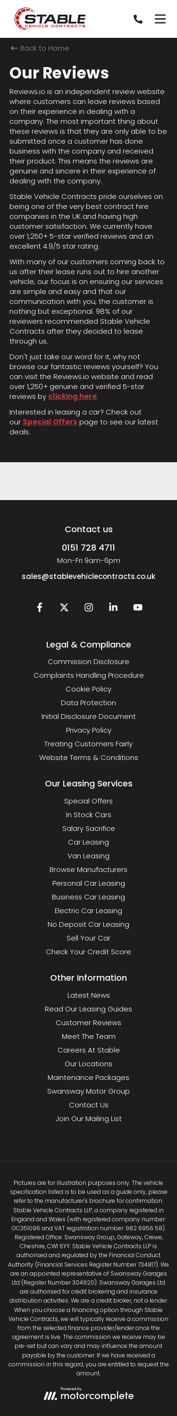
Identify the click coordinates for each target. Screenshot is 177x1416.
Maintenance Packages (88, 1077)
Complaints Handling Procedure (89, 675)
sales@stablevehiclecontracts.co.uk (88, 576)
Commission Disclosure (88, 661)
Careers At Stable (89, 1050)
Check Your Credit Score (88, 952)
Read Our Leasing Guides (88, 1009)
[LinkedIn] (113, 609)
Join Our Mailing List (89, 1118)
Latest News (88, 995)
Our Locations (88, 1064)
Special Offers (50, 422)
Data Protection (88, 703)
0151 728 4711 (88, 547)
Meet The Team (89, 1036)
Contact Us (89, 1105)
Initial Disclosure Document (89, 716)
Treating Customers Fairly (88, 744)
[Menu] (160, 18)
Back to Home (40, 48)
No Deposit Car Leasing (88, 924)
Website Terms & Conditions (88, 757)
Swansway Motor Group (88, 1091)
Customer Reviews (88, 1022)
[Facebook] (39, 609)
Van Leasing (88, 856)
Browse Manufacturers (88, 869)
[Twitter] (64, 609)
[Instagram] (88, 609)
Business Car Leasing (88, 897)
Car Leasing (88, 842)
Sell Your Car (88, 938)
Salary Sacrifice (88, 828)
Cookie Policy (88, 689)
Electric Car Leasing (88, 910)
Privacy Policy (88, 730)
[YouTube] (138, 609)
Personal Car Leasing (88, 883)
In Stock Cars (88, 815)
